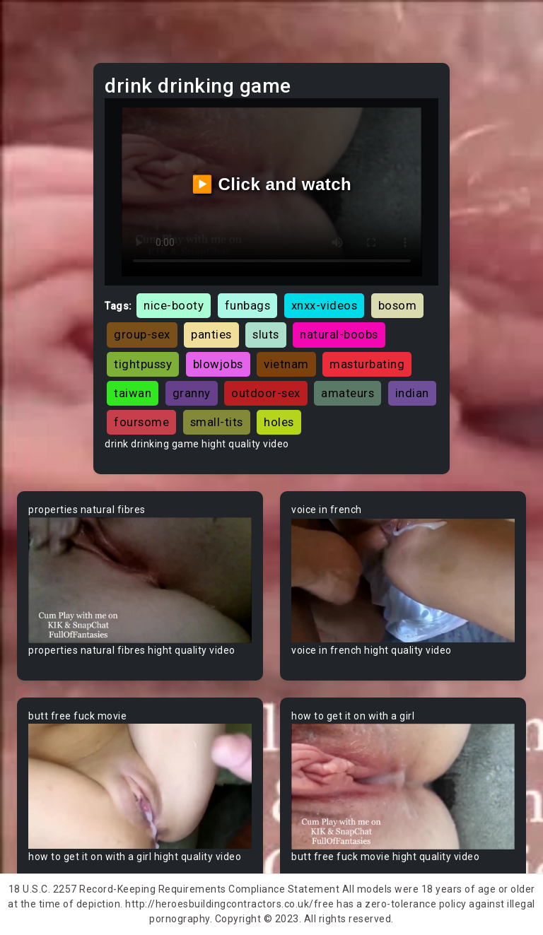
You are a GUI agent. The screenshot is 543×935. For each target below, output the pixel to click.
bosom (397, 305)
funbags (248, 305)
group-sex (142, 334)
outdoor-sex (265, 393)
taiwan (132, 393)
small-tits (216, 422)
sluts (265, 334)
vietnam (286, 364)
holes (279, 422)
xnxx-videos (324, 305)
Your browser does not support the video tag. (140, 580)
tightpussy (143, 364)
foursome (141, 422)
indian (412, 393)
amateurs (347, 393)
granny (192, 393)
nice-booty (174, 305)
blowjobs (218, 364)
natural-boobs (339, 334)
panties (211, 334)
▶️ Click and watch (272, 184)
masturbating (366, 364)
